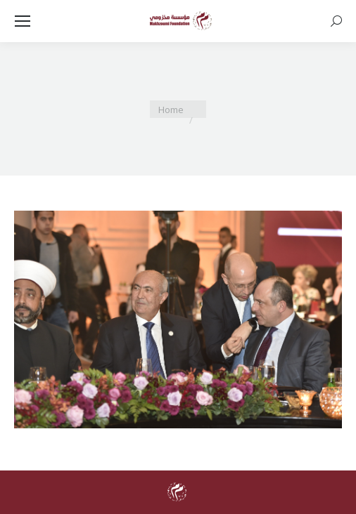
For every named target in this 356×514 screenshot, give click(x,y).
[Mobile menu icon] (22, 21)
